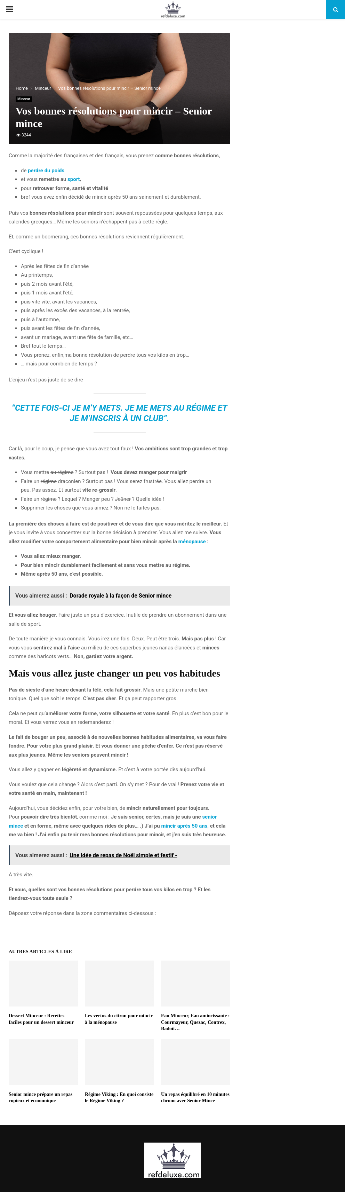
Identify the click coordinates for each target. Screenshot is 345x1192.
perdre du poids (46, 170)
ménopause (192, 541)
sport (73, 179)
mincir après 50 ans (184, 826)
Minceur (23, 99)
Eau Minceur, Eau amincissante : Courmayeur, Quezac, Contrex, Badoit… (195, 1022)
